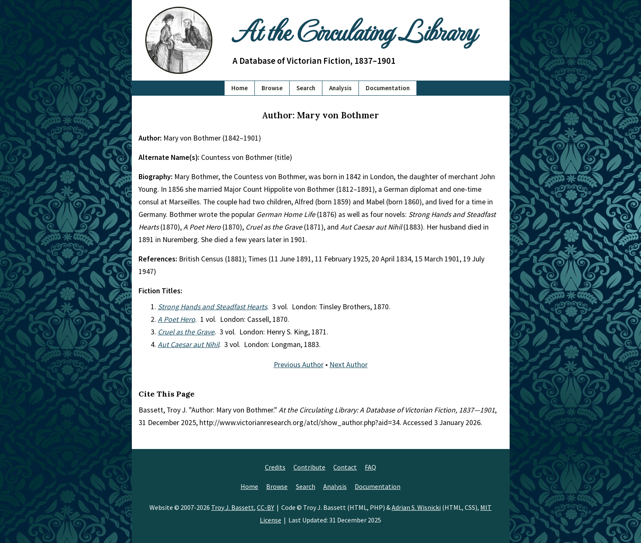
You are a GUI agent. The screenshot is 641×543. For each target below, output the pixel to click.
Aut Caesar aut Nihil (188, 344)
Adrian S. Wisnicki (416, 507)
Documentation (388, 88)
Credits (275, 467)
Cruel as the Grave (186, 332)
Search (305, 88)
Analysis (340, 88)
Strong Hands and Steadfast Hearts (212, 306)
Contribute (309, 467)
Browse (272, 88)
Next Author (349, 364)
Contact (345, 467)
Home (239, 88)
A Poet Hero (176, 319)
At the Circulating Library (354, 30)
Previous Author (299, 364)
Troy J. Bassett (232, 507)
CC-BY (265, 507)
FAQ (370, 467)
